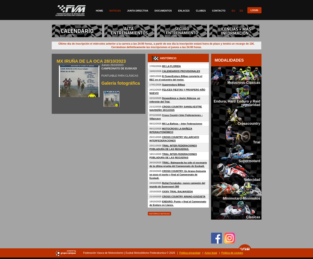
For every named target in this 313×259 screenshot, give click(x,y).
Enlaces (184, 10)
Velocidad (252, 180)
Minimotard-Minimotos (241, 198)
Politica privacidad (189, 252)
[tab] (236, 75)
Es (241, 10)
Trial (256, 142)
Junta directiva (137, 10)
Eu (233, 10)
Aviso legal (211, 252)
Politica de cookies (232, 252)
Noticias (115, 10)
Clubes (201, 10)
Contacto (219, 10)
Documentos (163, 10)
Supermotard (249, 161)
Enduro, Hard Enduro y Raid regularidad (237, 103)
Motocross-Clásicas (243, 82)
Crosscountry (249, 123)
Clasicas (253, 217)
